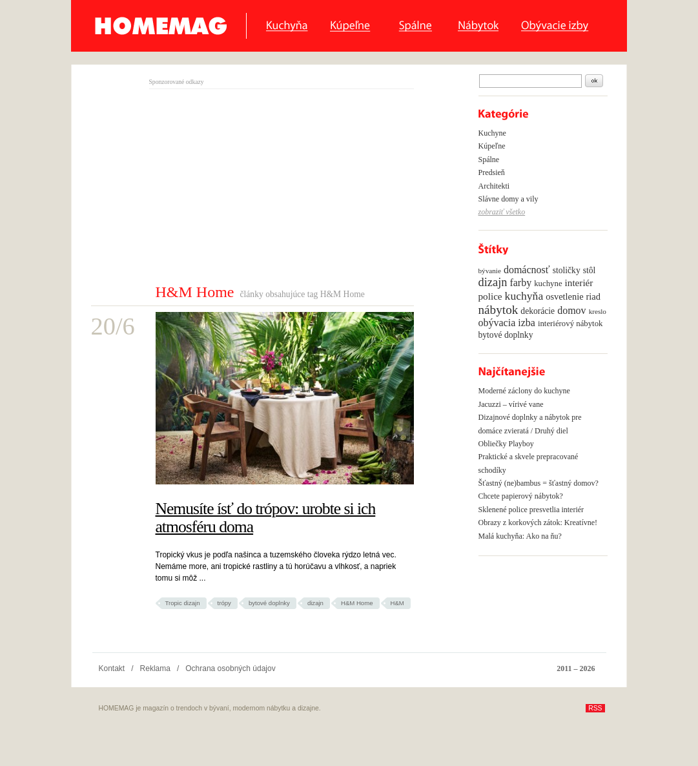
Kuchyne (492, 133)
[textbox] (530, 81)
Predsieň (491, 172)
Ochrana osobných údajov (230, 668)
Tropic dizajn (182, 602)
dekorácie (537, 311)
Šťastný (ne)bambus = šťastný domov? (538, 483)
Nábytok (478, 26)
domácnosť (527, 269)
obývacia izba (506, 322)
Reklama (155, 668)
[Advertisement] (257, 186)
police (490, 296)
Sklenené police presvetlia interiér (531, 509)
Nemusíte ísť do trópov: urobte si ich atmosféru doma (266, 517)
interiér (579, 282)
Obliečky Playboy (506, 443)
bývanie (489, 270)
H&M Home (357, 602)
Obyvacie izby (558, 26)
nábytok (498, 309)
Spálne (417, 26)
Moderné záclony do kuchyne (524, 390)
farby (520, 282)
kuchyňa (524, 295)
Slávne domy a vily (508, 198)
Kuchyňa (287, 26)
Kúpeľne (353, 26)
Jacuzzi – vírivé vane (511, 404)
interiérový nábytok (570, 323)
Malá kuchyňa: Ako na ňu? (520, 536)
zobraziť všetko (502, 211)
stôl (589, 270)
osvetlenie (564, 296)
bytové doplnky (269, 602)
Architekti (494, 186)
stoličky (566, 270)
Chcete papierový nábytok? (520, 496)
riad (593, 296)
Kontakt (112, 668)
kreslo (597, 311)
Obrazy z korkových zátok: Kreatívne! (538, 522)
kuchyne (548, 283)
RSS (595, 708)
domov (571, 310)
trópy (224, 602)
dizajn (315, 602)
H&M (397, 602)
